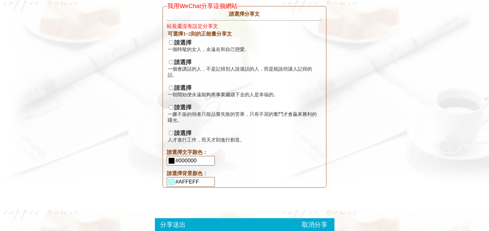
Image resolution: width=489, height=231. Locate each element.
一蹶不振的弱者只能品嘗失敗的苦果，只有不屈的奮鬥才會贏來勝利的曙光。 (242, 114)
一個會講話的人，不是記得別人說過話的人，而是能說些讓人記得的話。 (240, 69)
